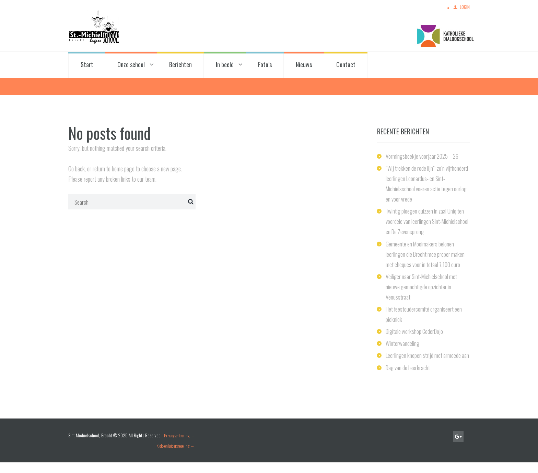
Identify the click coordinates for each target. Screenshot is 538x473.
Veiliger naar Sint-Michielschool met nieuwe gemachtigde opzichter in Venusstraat (423, 287)
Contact (345, 65)
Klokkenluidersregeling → (175, 456)
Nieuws (304, 65)
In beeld (225, 65)
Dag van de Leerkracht (409, 378)
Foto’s (265, 65)
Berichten (180, 65)
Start (87, 65)
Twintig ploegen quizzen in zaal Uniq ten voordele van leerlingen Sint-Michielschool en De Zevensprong (427, 222)
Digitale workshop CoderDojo (416, 331)
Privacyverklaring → (180, 446)
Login (464, 7)
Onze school (131, 65)
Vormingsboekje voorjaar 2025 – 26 (424, 157)
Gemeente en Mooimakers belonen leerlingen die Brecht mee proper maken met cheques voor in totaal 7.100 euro (426, 254)
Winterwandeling (403, 343)
